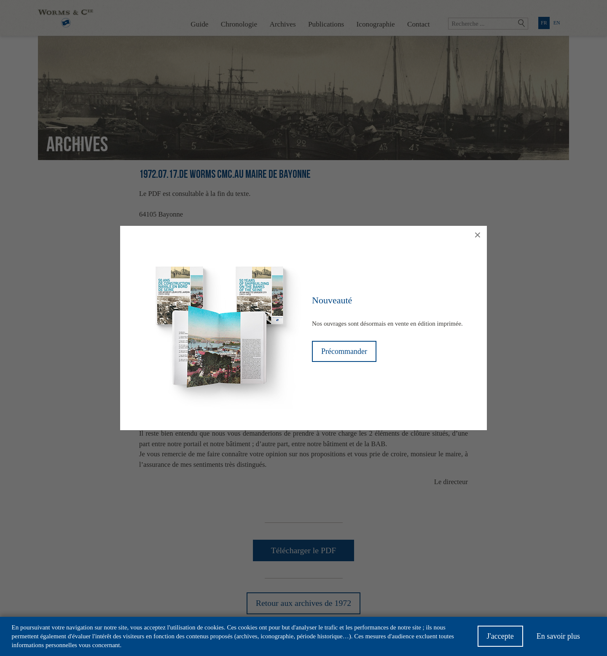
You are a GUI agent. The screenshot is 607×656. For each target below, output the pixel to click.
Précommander (344, 351)
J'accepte (500, 639)
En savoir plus (558, 639)
